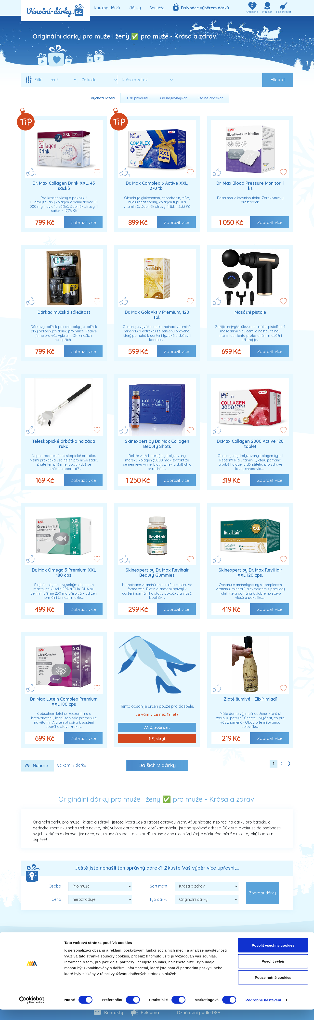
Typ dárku (158, 899)
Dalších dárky (157, 765)
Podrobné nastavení (263, 1010)
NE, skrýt (157, 738)
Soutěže (157, 7)
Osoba (55, 886)
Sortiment (159, 886)
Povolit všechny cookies (273, 956)
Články (135, 7)
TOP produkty (137, 98)
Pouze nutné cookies (273, 988)
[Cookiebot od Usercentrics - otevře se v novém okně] (31, 1010)
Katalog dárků (107, 7)
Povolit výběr (273, 972)
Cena (56, 899)
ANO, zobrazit (157, 727)
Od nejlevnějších (173, 98)
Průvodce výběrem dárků (201, 7)
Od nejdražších (210, 98)
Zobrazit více (83, 222)
